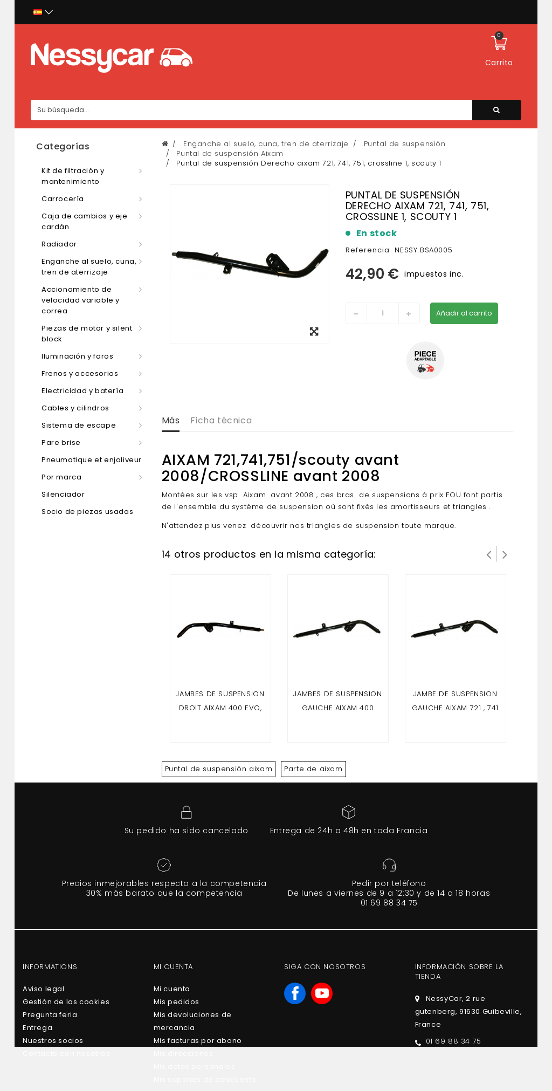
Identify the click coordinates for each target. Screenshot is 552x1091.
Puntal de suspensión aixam (219, 769)
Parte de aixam (313, 769)
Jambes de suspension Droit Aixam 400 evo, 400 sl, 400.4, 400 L (220, 708)
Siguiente (505, 554)
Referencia (368, 250)
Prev (489, 554)
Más (171, 420)
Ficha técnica (221, 420)
